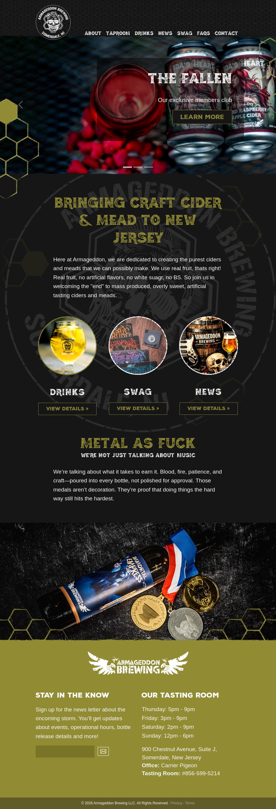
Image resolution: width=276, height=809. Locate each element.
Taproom (118, 33)
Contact (226, 33)
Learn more (202, 117)
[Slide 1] (127, 167)
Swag (184, 33)
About (93, 33)
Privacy (176, 803)
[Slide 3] (148, 167)
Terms (190, 803)
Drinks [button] (144, 33)
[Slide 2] (138, 167)
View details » (67, 408)
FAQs (203, 33)
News (165, 33)
